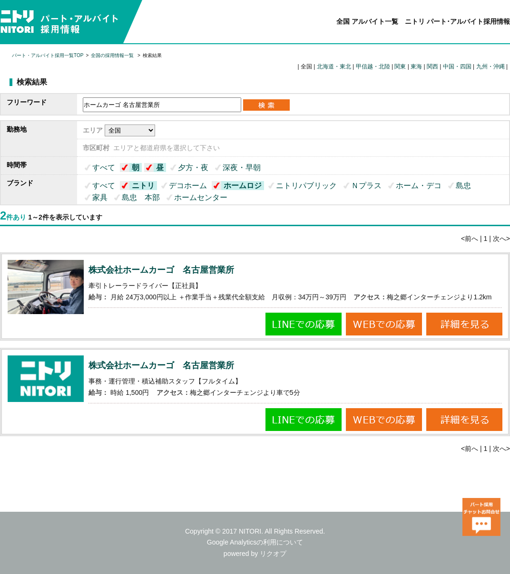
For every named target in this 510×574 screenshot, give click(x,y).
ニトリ (143, 186)
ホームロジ (243, 186)
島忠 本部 (141, 197)
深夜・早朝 (242, 167)
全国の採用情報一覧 (113, 55)
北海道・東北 (334, 66)
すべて (103, 167)
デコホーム (188, 186)
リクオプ (273, 553)
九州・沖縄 (490, 66)
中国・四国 (457, 66)
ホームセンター (200, 197)
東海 (416, 66)
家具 (100, 197)
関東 (400, 66)
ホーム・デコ (418, 186)
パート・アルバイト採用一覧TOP (47, 55)
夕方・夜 (193, 167)
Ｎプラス (366, 186)
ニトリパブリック (306, 186)
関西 (432, 66)
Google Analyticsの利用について (255, 542)
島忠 (463, 186)
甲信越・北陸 (373, 66)
